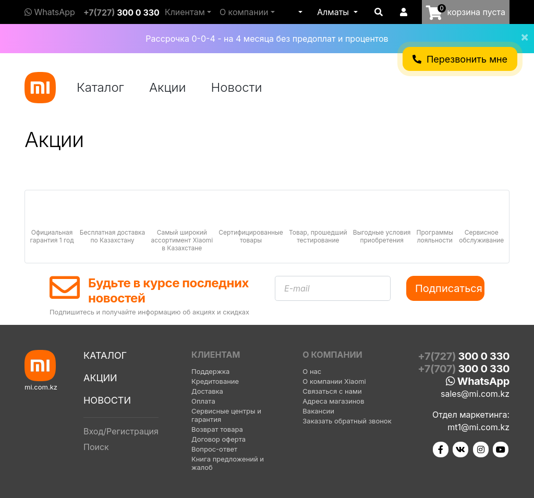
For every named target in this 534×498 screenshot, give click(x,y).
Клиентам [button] (185, 12)
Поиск (96, 447)
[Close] (520, 30)
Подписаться (448, 288)
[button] (299, 12)
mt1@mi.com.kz (478, 427)
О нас (311, 371)
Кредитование (215, 381)
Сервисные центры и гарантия (226, 415)
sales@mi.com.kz (475, 393)
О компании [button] (244, 12)
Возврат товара (217, 429)
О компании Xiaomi (334, 381)
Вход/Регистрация (121, 431)
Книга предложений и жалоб (227, 463)
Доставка (207, 391)
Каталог (100, 87)
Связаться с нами (331, 391)
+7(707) (463, 368)
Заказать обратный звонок (346, 421)
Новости (236, 87)
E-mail (297, 288)
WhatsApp (50, 12)
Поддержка (210, 371)
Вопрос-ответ (214, 449)
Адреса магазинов (333, 401)
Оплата (203, 401)
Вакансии (318, 411)
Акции (167, 87)
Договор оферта (218, 439)
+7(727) (121, 12)
